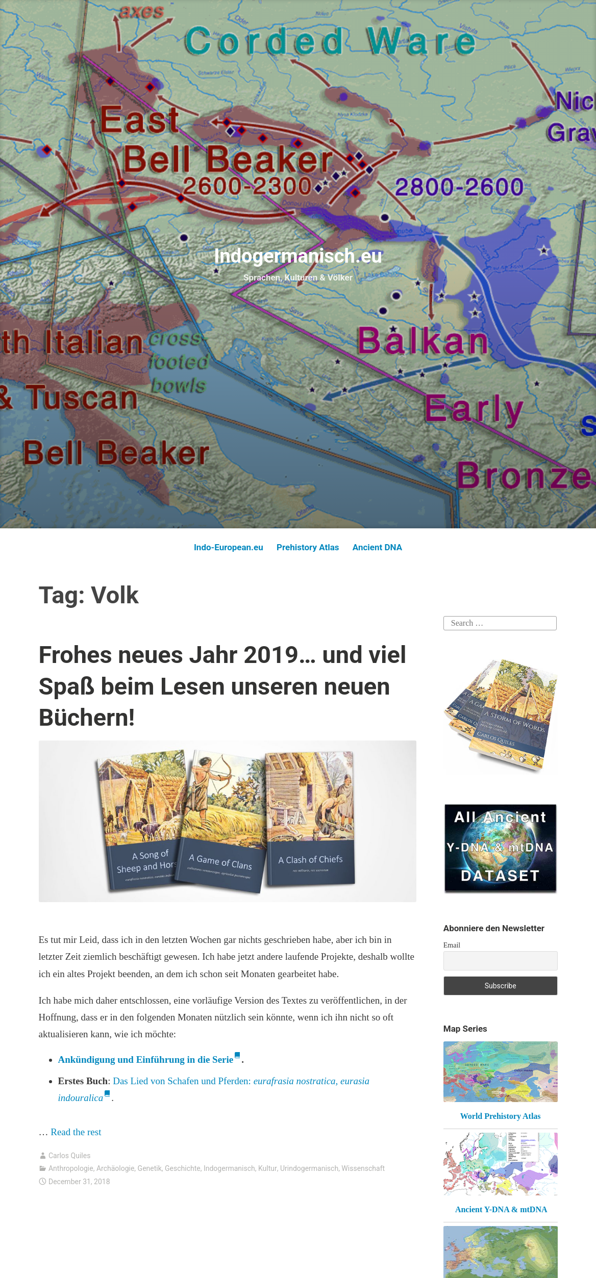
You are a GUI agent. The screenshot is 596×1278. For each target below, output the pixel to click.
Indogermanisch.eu (298, 256)
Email (451, 945)
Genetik (150, 1168)
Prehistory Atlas (308, 547)
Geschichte (183, 1168)
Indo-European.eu (228, 547)
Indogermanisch (229, 1168)
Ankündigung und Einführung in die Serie (146, 1059)
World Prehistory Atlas (500, 1116)
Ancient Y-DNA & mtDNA (501, 1209)
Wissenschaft (363, 1168)
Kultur (267, 1168)
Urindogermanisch (309, 1168)
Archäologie (115, 1168)
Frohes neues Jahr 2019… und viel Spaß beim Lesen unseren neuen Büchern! (223, 686)
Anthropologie (70, 1168)
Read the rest (77, 1132)
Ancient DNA (377, 547)
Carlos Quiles (69, 1156)
